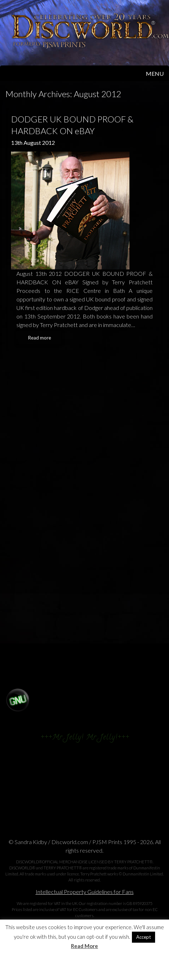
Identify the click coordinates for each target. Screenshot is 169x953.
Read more (39, 338)
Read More (84, 946)
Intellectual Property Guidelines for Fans (85, 891)
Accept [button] (143, 937)
